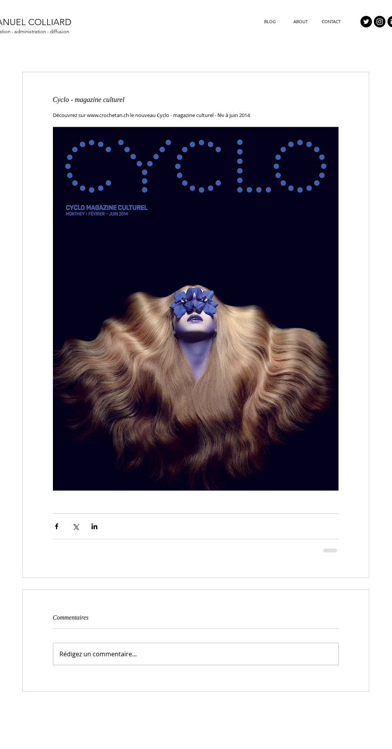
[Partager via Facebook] (56, 526)
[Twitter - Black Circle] (366, 21)
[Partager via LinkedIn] (94, 526)
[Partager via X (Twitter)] (75, 526)
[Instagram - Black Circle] (379, 21)
